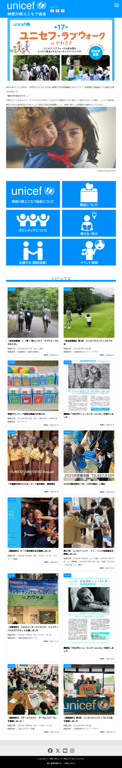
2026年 (11, 289)
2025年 (67, 499)
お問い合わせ (69, 763)
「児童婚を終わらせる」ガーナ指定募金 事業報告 (31, 483)
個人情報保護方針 (54, 763)
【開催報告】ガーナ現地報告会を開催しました (29, 550)
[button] (2, 49)
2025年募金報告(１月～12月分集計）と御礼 (84, 483)
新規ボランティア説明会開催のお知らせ (26, 413)
